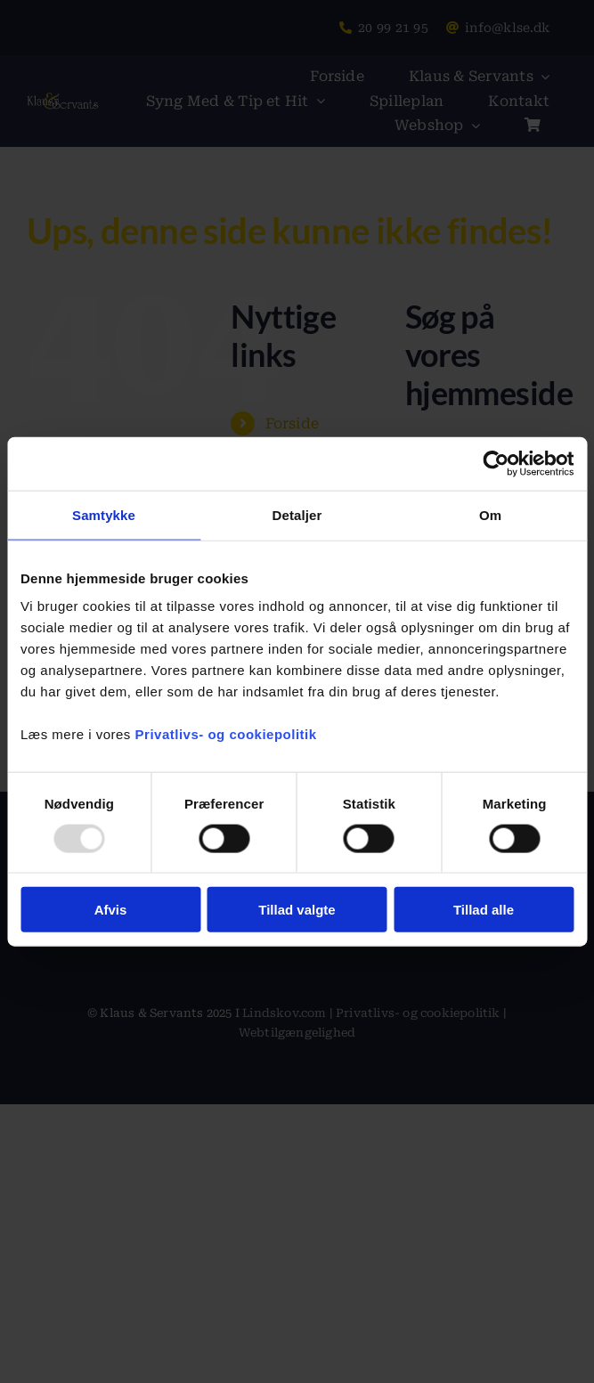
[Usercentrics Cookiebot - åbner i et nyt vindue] (496, 463)
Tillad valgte (296, 909)
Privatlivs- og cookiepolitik (226, 734)
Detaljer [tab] (297, 514)
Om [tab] (490, 514)
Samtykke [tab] (103, 514)
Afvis (110, 909)
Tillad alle (483, 909)
